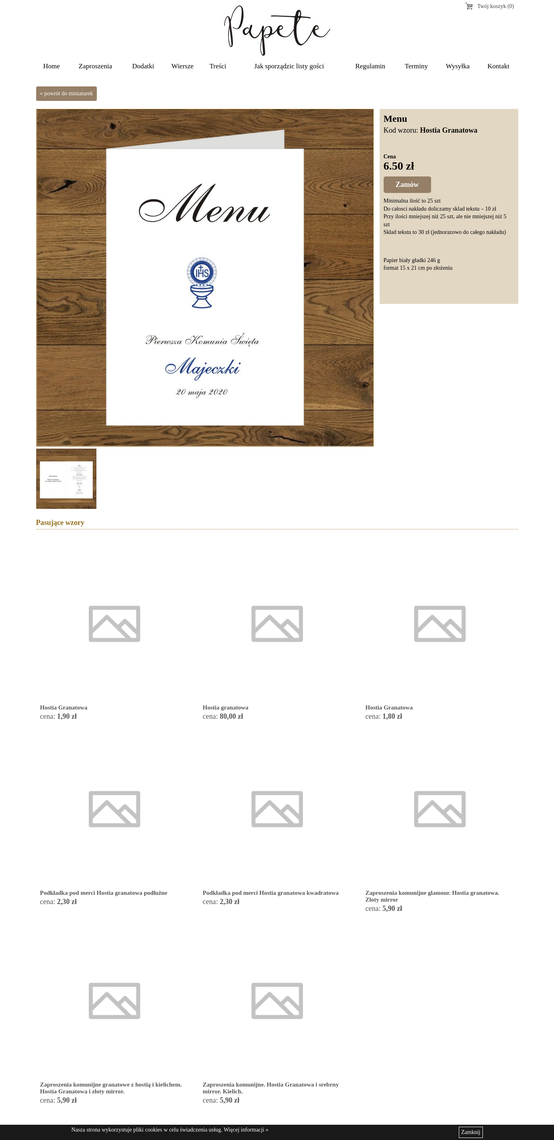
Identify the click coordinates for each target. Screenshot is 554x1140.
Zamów (407, 184)
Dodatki (143, 66)
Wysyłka (458, 66)
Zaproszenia (95, 66)
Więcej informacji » (246, 1130)
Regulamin (370, 66)
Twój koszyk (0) (495, 6)
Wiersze (183, 66)
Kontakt (498, 66)
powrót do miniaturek (68, 93)
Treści (217, 66)
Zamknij (470, 1132)
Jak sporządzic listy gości (289, 66)
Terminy (416, 66)
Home (51, 66)
